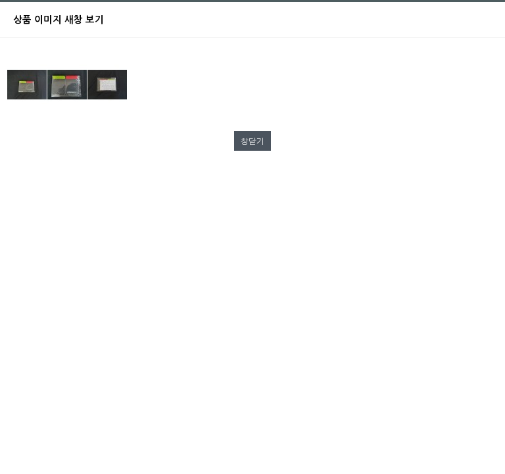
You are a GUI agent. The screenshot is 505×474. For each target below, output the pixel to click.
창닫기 (252, 140)
